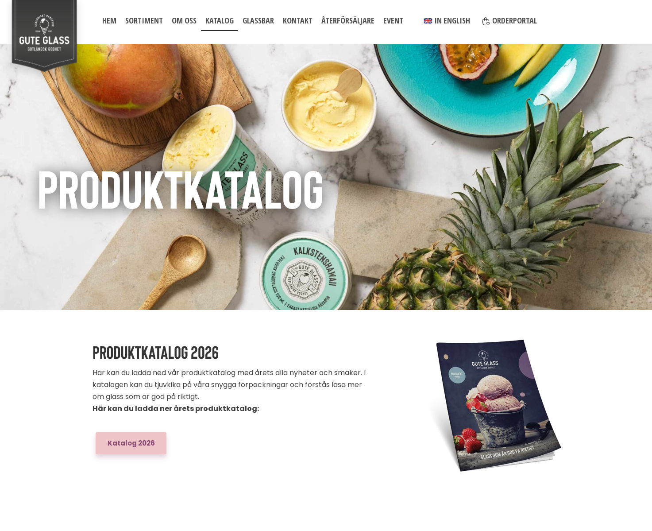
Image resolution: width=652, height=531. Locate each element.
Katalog (219, 20)
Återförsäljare (347, 20)
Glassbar (258, 20)
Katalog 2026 (131, 443)
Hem (109, 20)
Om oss (184, 20)
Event (393, 20)
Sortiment (144, 20)
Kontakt (297, 20)
